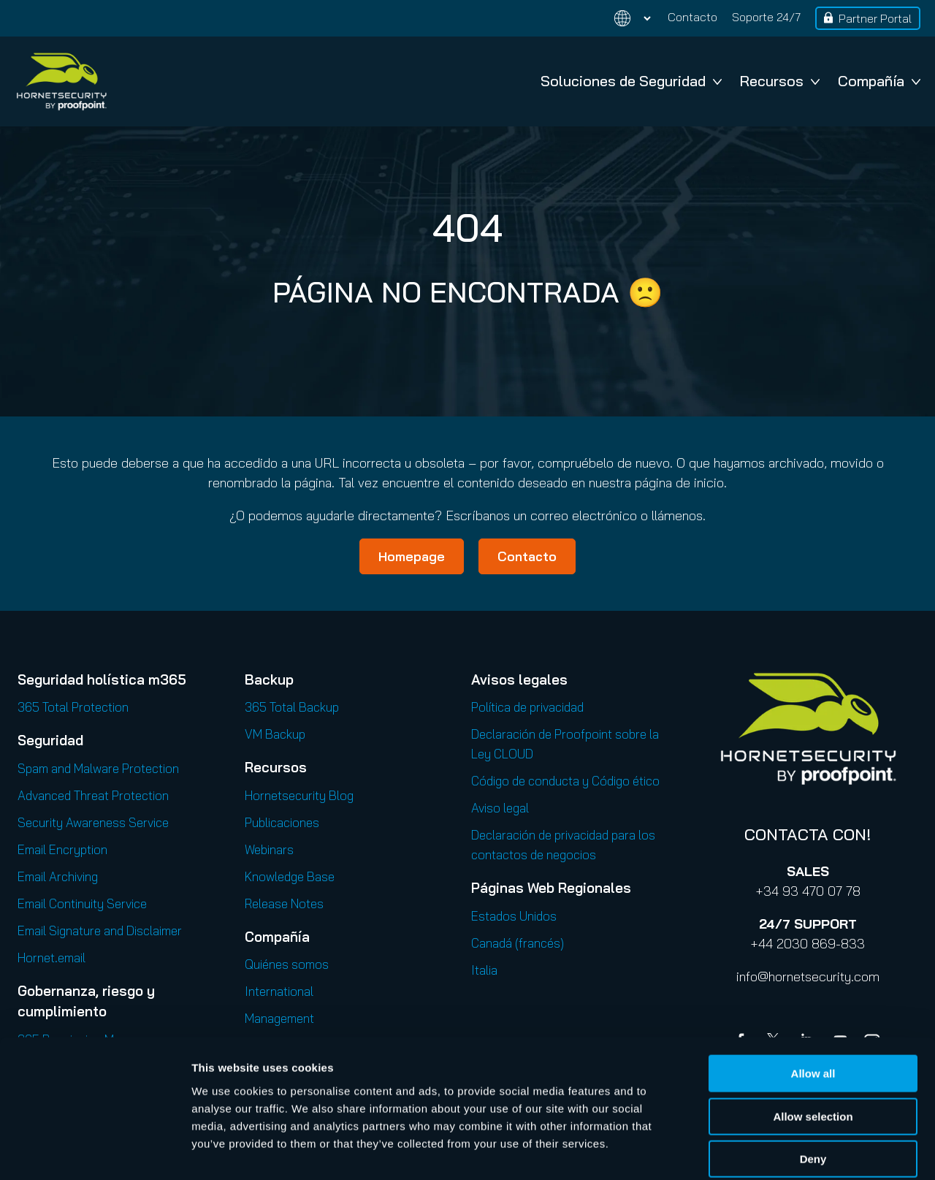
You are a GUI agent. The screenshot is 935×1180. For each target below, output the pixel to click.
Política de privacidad (527, 707)
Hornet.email (51, 957)
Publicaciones (282, 822)
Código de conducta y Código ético (565, 780)
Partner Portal (875, 18)
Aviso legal (500, 807)
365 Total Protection (73, 707)
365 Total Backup (292, 707)
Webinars (269, 849)
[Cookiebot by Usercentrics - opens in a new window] (95, 1151)
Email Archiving (58, 876)
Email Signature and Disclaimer (100, 930)
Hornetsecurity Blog (299, 795)
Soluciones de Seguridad (631, 81)
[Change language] (624, 18)
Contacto (692, 16)
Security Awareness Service (93, 822)
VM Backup (275, 734)
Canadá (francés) (517, 943)
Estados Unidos (514, 916)
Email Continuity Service (82, 903)
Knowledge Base (290, 876)
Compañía (879, 81)
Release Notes (284, 903)
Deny (813, 1087)
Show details (767, 1151)
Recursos (780, 81)
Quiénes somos (287, 964)
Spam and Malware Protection (98, 768)
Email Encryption (62, 849)
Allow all (813, 1001)
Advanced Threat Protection (93, 795)
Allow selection (812, 1044)
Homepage (411, 556)
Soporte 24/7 (766, 16)
